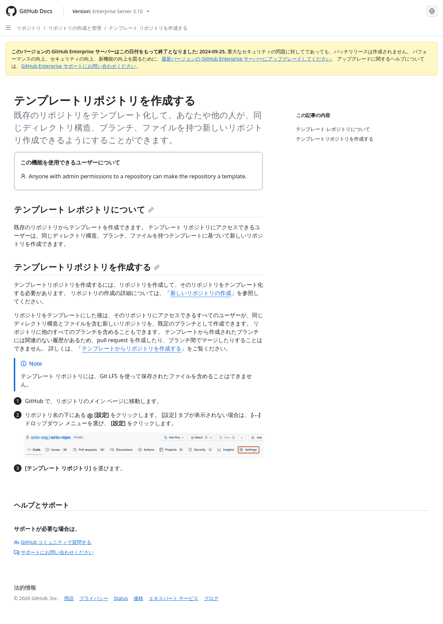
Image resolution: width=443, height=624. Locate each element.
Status (121, 598)
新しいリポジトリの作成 (200, 293)
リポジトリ (29, 28)
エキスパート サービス (174, 598)
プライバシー (93, 598)
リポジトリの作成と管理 (74, 28)
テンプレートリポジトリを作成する (87, 267)
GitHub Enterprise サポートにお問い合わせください (78, 66)
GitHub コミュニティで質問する (52, 542)
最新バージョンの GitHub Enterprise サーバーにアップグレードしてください (246, 58)
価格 (138, 598)
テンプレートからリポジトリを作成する (131, 348)
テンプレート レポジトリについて (84, 209)
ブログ (211, 598)
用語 (69, 598)
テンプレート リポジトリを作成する (148, 28)
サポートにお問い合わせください (53, 552)
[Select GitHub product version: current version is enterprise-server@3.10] (111, 11)
